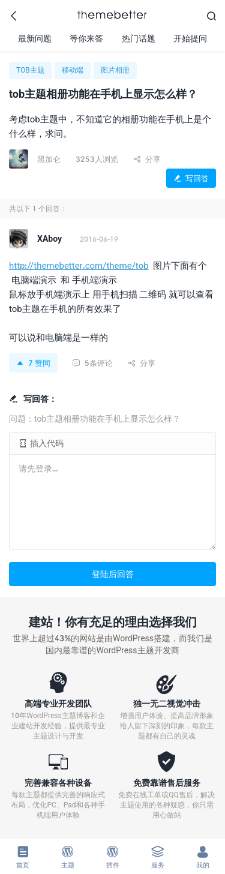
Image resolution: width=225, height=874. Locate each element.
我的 (202, 857)
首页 (22, 857)
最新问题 (35, 38)
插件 (112, 857)
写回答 (191, 178)
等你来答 (86, 38)
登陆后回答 (113, 574)
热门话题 (138, 38)
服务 (157, 857)
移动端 (72, 69)
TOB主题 (30, 69)
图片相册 (115, 69)
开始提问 (190, 38)
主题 (67, 857)
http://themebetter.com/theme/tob (79, 265)
